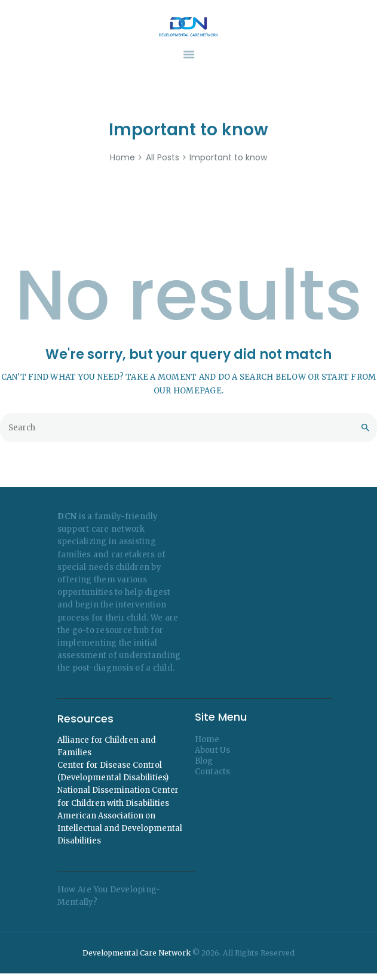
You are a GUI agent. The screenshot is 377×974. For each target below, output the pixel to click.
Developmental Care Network (136, 952)
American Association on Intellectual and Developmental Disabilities (119, 828)
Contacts (213, 772)
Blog (204, 761)
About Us (213, 750)
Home (122, 157)
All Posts (162, 157)
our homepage (188, 391)
